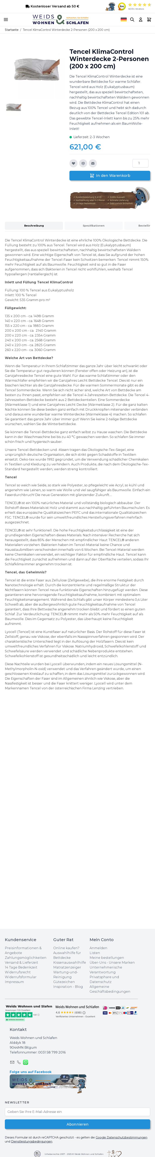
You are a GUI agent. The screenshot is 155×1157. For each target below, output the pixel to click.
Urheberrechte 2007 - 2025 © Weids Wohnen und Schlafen (74, 1154)
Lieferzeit (30, 962)
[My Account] (140, 19)
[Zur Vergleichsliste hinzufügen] (83, 163)
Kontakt (18, 1029)
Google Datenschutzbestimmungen (121, 1137)
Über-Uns (98, 962)
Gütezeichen (64, 982)
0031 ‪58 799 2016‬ (52, 1052)
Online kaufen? (66, 948)
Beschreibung (34, 225)
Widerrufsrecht (18, 972)
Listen (95, 953)
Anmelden (98, 948)
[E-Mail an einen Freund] (93, 163)
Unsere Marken (122, 962)
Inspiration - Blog (68, 987)
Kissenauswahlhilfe (69, 962)
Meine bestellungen (107, 958)
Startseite (12, 30)
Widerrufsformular (21, 977)
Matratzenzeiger (67, 967)
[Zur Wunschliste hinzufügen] (73, 163)
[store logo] (60, 19)
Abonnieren (77, 1124)
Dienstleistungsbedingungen (31, 1141)
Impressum (14, 982)
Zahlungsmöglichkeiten (25, 958)
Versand (12, 962)
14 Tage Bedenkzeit (21, 967)
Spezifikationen (94, 225)
